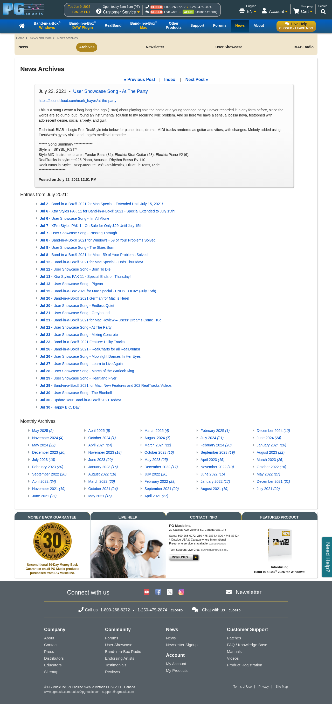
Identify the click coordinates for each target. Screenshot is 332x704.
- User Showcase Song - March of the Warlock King (87, 371)
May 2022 (268, 474)
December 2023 (48, 452)
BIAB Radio (304, 47)
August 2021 (214, 489)
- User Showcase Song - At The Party (76, 327)
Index (169, 79)
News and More (41, 38)
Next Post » (196, 79)
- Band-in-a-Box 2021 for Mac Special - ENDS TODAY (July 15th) (98, 291)
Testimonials (116, 665)
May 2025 (43, 431)
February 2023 (47, 467)
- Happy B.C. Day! (60, 407)
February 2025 (215, 431)
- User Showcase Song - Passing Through (78, 233)
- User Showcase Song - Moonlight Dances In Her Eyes (90, 356)
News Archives (67, 38)
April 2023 (212, 460)
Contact (51, 645)
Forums (111, 638)
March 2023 (270, 460)
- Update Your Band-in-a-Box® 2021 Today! (80, 400)
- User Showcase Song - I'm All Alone (74, 218)
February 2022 (160, 481)
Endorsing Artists (119, 658)
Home (20, 38)
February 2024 (216, 445)
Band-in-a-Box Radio (123, 651)
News (23, 47)
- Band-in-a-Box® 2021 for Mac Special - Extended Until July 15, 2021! (101, 204)
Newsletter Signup (182, 645)
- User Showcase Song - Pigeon (71, 284)
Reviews (112, 672)
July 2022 (156, 474)
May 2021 (100, 496)
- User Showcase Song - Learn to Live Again (81, 364)
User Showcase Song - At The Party (110, 91)
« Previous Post (139, 79)
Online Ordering (207, 12)
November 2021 (48, 489)
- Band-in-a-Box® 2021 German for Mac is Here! (84, 298)
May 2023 (156, 460)
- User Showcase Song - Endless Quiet (77, 305)
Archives (86, 47)
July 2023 (43, 460)
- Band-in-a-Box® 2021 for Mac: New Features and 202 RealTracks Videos (106, 385)
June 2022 (212, 474)
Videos (233, 658)
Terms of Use (242, 686)
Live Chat (170, 12)
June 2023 (100, 460)
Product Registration (244, 665)
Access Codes (217, 544)
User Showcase (229, 47)
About (49, 638)
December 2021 (273, 481)
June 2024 (269, 438)
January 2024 (271, 445)
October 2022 (271, 467)
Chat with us (213, 610)
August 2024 (157, 438)
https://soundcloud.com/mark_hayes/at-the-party (77, 101)
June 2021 (44, 496)
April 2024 (100, 445)
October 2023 (159, 452)
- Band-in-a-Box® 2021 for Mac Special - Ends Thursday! (91, 262)
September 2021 (161, 489)
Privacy (264, 686)
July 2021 (268, 489)
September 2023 (217, 452)
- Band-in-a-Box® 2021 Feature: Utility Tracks (82, 342)
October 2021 (103, 489)
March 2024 (157, 445)
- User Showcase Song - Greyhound (74, 313)
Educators (53, 665)
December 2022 (161, 467)
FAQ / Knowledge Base (247, 645)
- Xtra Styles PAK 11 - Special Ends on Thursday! (85, 276)
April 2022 (44, 481)
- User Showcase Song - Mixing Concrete (79, 335)
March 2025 (156, 431)
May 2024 (44, 445)
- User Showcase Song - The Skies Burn (77, 247)
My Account (176, 663)
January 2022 (215, 481)
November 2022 (217, 467)
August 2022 (102, 474)
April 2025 (99, 431)
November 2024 (48, 438)
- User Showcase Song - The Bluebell (76, 393)
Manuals (234, 651)
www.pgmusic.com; (57, 692)
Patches (234, 638)
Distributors (54, 658)
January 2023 (103, 467)
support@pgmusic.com (215, 550)
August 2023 (271, 452)
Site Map (282, 686)
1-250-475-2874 (200, 7)
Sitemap (51, 672)
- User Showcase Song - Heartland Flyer (78, 378)
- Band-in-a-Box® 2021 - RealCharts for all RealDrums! (90, 349)
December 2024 (273, 431)
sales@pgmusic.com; (87, 692)
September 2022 (49, 474)
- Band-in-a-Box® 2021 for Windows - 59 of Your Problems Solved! (98, 240)
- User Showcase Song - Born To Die (75, 269)
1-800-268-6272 (174, 7)
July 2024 (212, 438)
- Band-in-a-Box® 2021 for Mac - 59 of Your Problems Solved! (94, 255)
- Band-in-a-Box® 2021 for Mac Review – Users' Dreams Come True (100, 320)
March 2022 (101, 481)
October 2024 (102, 438)
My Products (177, 670)
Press (49, 651)
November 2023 (104, 452)
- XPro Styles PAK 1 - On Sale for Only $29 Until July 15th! (91, 226)
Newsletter (155, 47)
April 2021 (156, 496)
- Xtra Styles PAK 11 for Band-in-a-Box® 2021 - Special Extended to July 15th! (107, 211)
